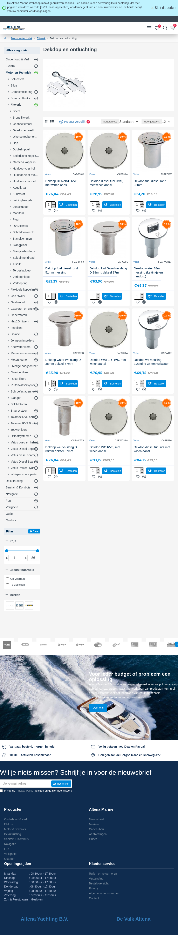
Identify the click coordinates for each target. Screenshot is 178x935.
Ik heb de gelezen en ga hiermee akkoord (36, 791)
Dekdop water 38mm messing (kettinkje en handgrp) (148, 277)
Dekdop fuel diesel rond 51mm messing (61, 275)
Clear (36, 531)
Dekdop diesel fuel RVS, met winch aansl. (106, 188)
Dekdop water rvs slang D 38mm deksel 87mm (63, 367)
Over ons (98, 691)
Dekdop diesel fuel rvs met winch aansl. (152, 454)
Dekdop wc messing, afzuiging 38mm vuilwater (151, 367)
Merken (14, 595)
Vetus (48, 179)
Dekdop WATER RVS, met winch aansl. (108, 367)
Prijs (12, 541)
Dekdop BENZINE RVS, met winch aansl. (61, 188)
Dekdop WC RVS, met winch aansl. (105, 454)
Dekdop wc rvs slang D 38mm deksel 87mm (61, 454)
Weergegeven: (152, 127)
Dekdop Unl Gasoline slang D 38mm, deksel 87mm (108, 275)
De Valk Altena (134, 919)
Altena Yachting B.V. (44, 919)
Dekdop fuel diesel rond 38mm (150, 188)
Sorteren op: (95, 127)
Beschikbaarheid (21, 569)
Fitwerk (41, 38)
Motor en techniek (21, 38)
